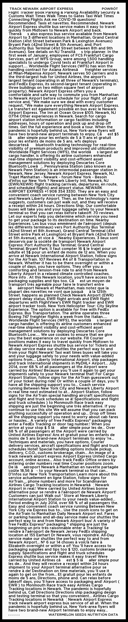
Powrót (110, 9)
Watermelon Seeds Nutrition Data (83, 614)
